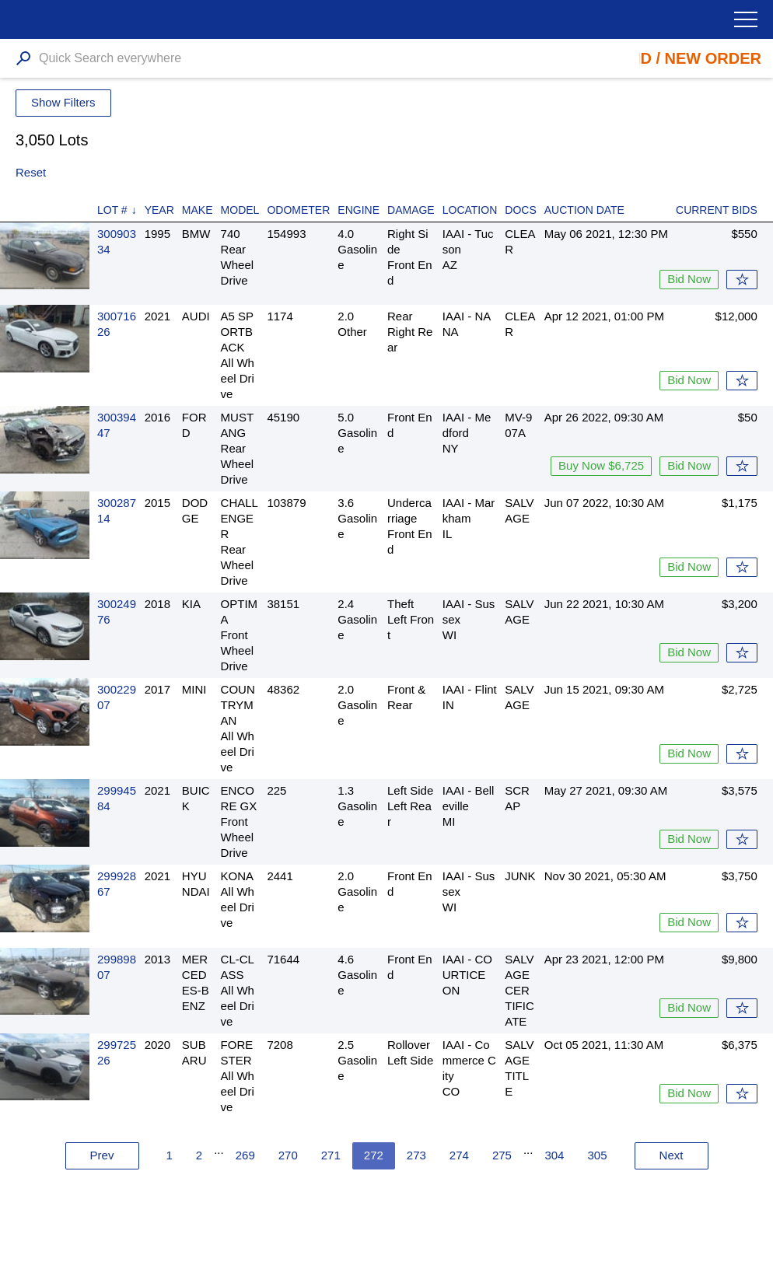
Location (470, 210)
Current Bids (716, 210)
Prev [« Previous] (102, 1155)
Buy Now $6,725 (601, 465)
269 (245, 1155)
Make (197, 210)
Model (240, 210)
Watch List (741, 279)
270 (288, 1155)
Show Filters (63, 102)
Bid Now (689, 278)
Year (159, 210)
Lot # (112, 210)
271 (331, 1155)
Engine (359, 210)
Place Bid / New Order (664, 58)
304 (554, 1155)
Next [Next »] (671, 1155)
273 (416, 1155)
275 (502, 1155)
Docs (520, 210)
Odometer (298, 210)
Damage (411, 210)
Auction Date (584, 210)
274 (459, 1155)
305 (597, 1155)
